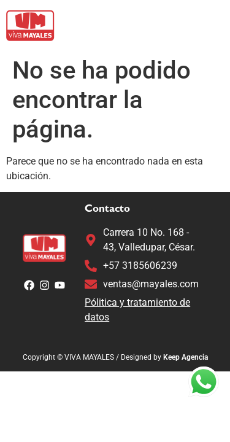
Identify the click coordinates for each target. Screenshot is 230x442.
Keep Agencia (185, 357)
